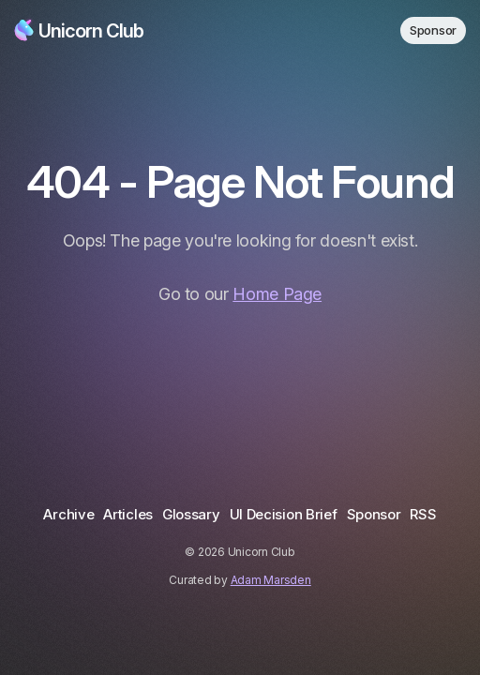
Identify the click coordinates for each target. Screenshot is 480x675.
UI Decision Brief (284, 514)
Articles (128, 514)
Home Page (277, 294)
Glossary (191, 514)
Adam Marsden (271, 580)
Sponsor (433, 30)
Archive (68, 514)
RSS (423, 514)
